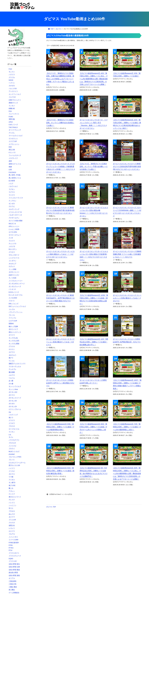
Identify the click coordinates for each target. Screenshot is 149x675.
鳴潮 (10, 167)
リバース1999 (13, 540)
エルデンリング (14, 209)
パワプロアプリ (14, 440)
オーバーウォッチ (15, 130)
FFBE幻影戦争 (14, 542)
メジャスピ (12, 446)
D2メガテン (13, 249)
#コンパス (12, 152)
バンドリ (12, 502)
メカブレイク (13, 158)
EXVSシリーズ (14, 292)
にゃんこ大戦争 (14, 229)
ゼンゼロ (12, 203)
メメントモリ (13, 537)
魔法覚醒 (12, 372)
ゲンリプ (12, 494)
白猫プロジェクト (15, 100)
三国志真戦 (12, 581)
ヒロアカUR (13, 321)
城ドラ (11, 417)
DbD (10, 147)
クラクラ (12, 420)
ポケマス (12, 395)
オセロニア (12, 263)
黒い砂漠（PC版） (15, 175)
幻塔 (10, 169)
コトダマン (12, 261)
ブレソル (12, 315)
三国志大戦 (12, 584)
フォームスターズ (15, 155)
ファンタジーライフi (16, 198)
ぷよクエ (12, 375)
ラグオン (12, 189)
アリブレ (12, 133)
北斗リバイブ (13, 329)
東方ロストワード (15, 497)
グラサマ (12, 252)
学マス (11, 508)
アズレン (12, 491)
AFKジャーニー (14, 226)
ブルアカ (12, 534)
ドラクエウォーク (15, 556)
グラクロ (12, 346)
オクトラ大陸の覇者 (15, 221)
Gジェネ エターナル (16, 295)
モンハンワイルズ (15, 386)
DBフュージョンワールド (17, 306)
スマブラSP (13, 141)
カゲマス (12, 352)
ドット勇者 (12, 269)
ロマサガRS (13, 232)
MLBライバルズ (14, 451)
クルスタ (12, 522)
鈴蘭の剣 (12, 108)
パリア (11, 183)
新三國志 (12, 590)
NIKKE (11, 80)
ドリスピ (12, 471)
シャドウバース (14, 258)
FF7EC (11, 548)
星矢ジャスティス (15, 332)
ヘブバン (12, 83)
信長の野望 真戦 (14, 575)
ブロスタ (12, 426)
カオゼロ (12, 85)
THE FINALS (13, 127)
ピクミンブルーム (15, 409)
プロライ (12, 448)
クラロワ (12, 423)
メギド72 (12, 246)
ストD (11, 238)
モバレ (11, 437)
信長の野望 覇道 (14, 570)
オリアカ (12, 578)
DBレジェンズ (14, 303)
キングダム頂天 (14, 341)
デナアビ (12, 206)
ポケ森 (11, 383)
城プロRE (12, 485)
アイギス (12, 480)
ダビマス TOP (51, 507)
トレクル (12, 309)
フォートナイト (14, 114)
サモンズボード (14, 255)
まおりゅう (12, 355)
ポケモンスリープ (15, 398)
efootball (12, 454)
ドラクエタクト (14, 553)
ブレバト (12, 459)
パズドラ (12, 74)
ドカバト (12, 301)
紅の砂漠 (12, 180)
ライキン (12, 432)
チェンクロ (12, 243)
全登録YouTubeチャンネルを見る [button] (59, 494)
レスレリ (12, 528)
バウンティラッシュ (15, 312)
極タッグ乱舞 (13, 326)
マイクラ (12, 195)
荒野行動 (12, 119)
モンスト (12, 72)
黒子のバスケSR (14, 465)
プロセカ (12, 511)
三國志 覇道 (13, 587)
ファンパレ (12, 318)
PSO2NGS (12, 172)
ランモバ (12, 105)
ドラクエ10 (13, 561)
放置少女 (12, 525)
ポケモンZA (13, 406)
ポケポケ (12, 403)
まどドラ (12, 517)
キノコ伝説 (12, 278)
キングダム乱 (13, 338)
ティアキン (12, 201)
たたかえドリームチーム (17, 462)
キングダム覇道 (14, 343)
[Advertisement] (19, 633)
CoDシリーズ (13, 124)
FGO (10, 69)
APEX (11, 122)
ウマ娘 (11, 477)
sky (10, 412)
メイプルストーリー (15, 281)
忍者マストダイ (14, 275)
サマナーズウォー (15, 235)
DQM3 (11, 558)
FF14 (10, 550)
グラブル (12, 77)
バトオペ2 (12, 289)
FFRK (11, 545)
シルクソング (13, 414)
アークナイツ (13, 91)
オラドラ (12, 335)
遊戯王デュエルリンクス (17, 363)
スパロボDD (13, 298)
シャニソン (12, 505)
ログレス (12, 266)
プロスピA (12, 443)
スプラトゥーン (14, 144)
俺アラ (11, 358)
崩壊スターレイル (15, 164)
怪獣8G (11, 323)
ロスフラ (12, 531)
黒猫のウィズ (13, 103)
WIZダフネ (12, 223)
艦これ (11, 488)
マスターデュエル (15, 366)
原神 (10, 161)
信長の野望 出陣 (14, 567)
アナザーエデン (14, 218)
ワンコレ (12, 361)
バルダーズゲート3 (15, 215)
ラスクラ (12, 241)
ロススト (12, 349)
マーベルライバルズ (15, 135)
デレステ (12, 500)
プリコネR (12, 520)
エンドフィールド (15, 94)
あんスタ (12, 514)
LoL (10, 434)
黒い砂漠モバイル (15, 178)
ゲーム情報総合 (14, 592)
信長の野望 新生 (14, 564)
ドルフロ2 (12, 97)
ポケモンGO (13, 392)
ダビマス (12, 474)
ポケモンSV (13, 401)
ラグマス (12, 192)
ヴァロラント (13, 138)
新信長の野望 (13, 572)
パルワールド (13, 186)
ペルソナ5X (13, 88)
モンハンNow (13, 389)
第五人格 (12, 149)
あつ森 (11, 381)
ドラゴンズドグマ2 (15, 212)
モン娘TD (12, 482)
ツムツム (12, 378)
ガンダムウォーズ (15, 286)
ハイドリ (12, 468)
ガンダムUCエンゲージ (17, 283)
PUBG (11, 116)
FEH (10, 111)
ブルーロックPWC (15, 457)
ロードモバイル (14, 429)
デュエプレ (12, 369)
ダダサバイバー (14, 272)
